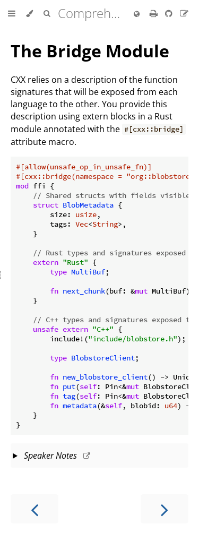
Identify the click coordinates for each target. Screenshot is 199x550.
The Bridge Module (90, 50)
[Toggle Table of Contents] (12, 14)
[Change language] (136, 14)
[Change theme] (29, 14)
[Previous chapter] (34, 508)
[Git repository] (169, 13)
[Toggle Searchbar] (46, 14)
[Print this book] (154, 13)
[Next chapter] (164, 508)
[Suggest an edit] (184, 13)
